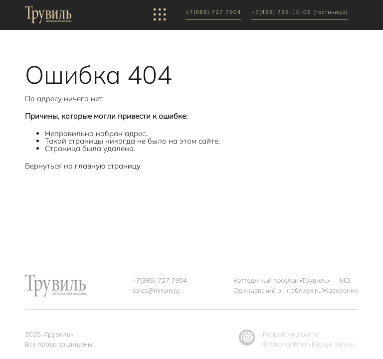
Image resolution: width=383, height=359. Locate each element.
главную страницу (108, 166)
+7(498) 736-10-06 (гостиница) (299, 12)
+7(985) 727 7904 (213, 12)
